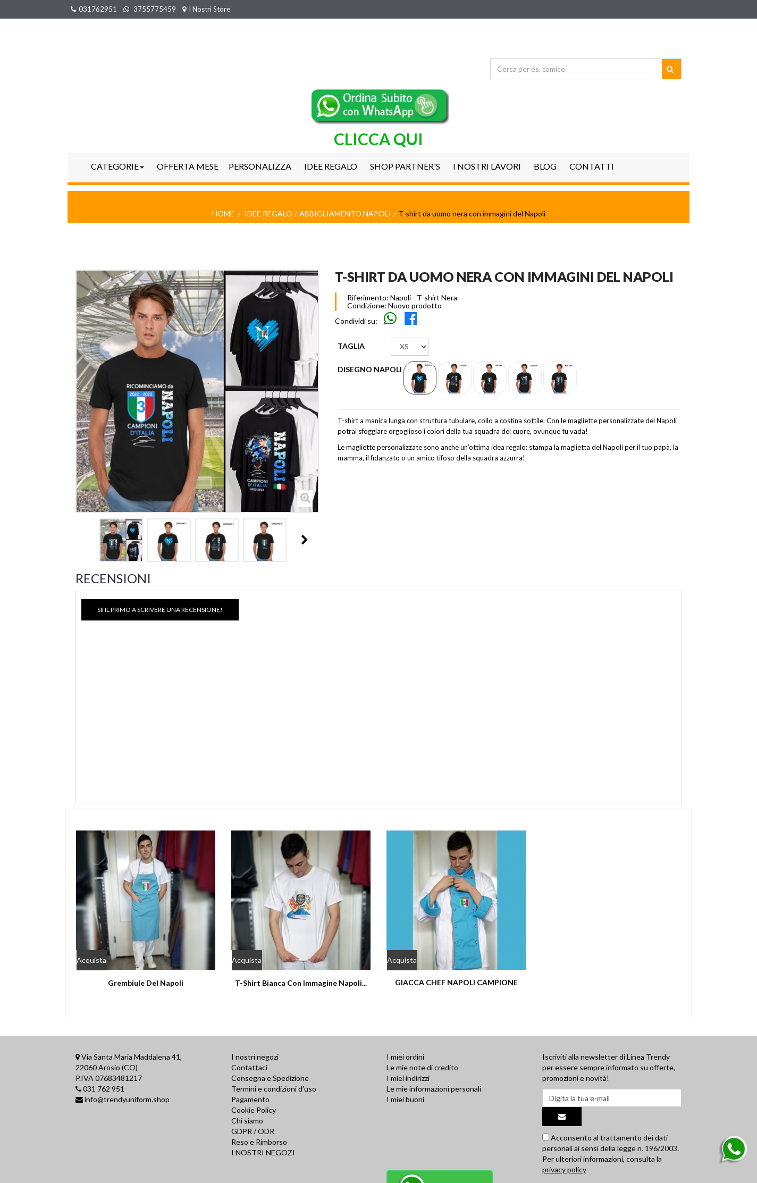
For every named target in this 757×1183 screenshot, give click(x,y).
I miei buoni (405, 1099)
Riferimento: (368, 297)
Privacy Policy (253, 1173)
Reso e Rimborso (259, 1141)
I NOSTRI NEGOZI (263, 1152)
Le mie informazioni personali (433, 1088)
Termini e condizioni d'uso (273, 1088)
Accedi (563, 9)
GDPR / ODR (252, 1131)
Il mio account (610, 9)
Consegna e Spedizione (270, 1078)
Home (223, 213)
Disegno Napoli (370, 369)
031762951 (94, 9)
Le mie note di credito (422, 1067)
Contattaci (249, 1067)
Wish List (666, 9)
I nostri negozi (255, 1056)
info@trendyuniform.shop (127, 1099)
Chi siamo (247, 1120)
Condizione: (366, 305)
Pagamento (250, 1099)
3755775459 (149, 9)
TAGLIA (352, 345)
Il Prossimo (304, 539)
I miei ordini (405, 1056)
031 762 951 (103, 1088)
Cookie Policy (253, 1109)
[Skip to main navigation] (391, 320)
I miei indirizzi (408, 1078)
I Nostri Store (206, 9)
